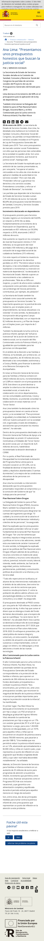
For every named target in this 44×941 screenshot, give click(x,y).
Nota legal (26, 891)
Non (18, 866)
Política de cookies (9, 21)
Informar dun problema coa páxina (21, 872)
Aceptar (21, 21)
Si (8, 866)
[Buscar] (37, 54)
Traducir (8, 62)
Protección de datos (12, 896)
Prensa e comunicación (18, 69)
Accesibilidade (26, 893)
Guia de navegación (12, 891)
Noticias (31, 69)
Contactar (14, 893)
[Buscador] (22, 54)
